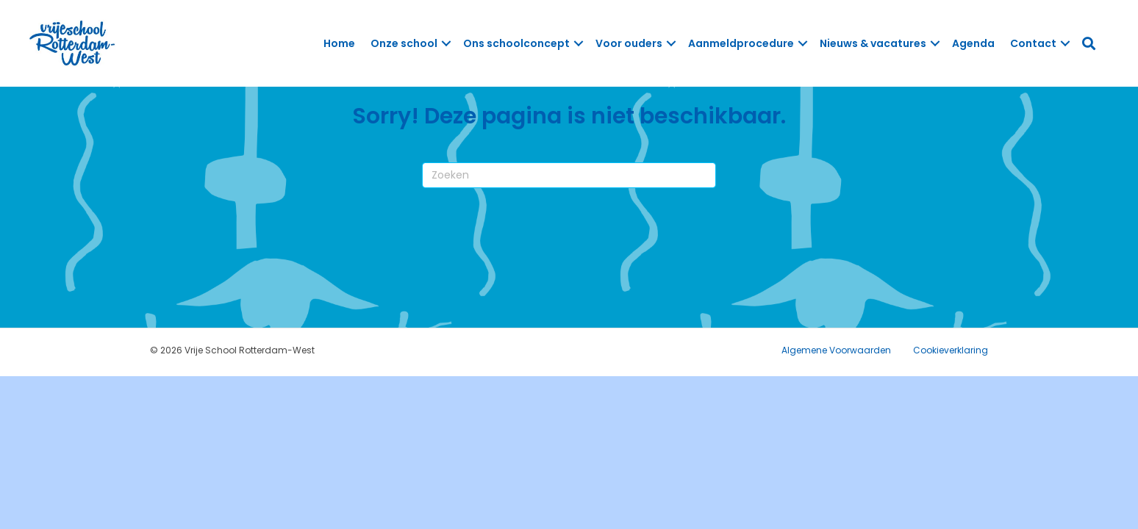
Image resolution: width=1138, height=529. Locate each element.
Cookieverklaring (950, 350)
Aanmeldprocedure (741, 43)
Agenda (973, 43)
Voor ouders (628, 43)
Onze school (404, 43)
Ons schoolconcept (516, 43)
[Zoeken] (569, 175)
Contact (1033, 43)
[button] (446, 43)
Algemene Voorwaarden (836, 350)
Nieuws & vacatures (873, 43)
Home (339, 43)
